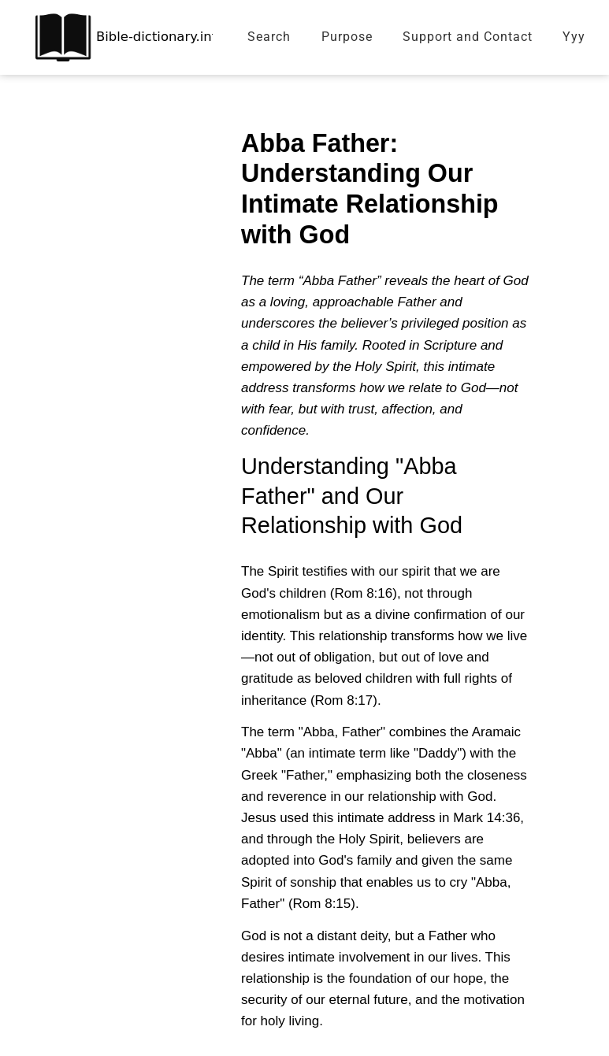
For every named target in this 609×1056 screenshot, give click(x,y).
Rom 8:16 (364, 593)
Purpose (347, 36)
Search (269, 36)
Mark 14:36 (486, 817)
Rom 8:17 (344, 700)
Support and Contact (468, 36)
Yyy (574, 36)
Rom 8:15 (322, 903)
